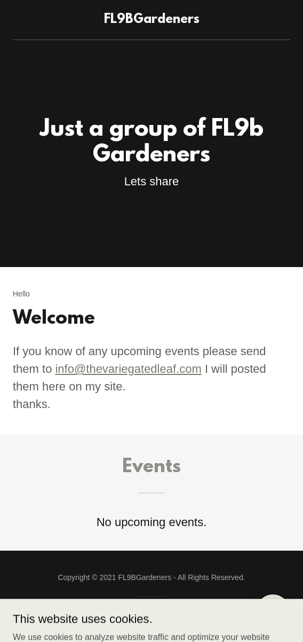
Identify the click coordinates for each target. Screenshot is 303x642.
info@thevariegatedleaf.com (128, 368)
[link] (151, 20)
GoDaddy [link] (145, 614)
